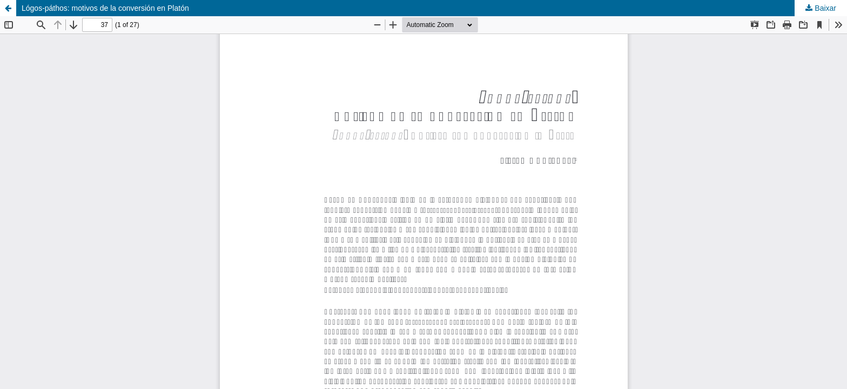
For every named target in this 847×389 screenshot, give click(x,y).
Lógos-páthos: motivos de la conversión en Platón (105, 8)
